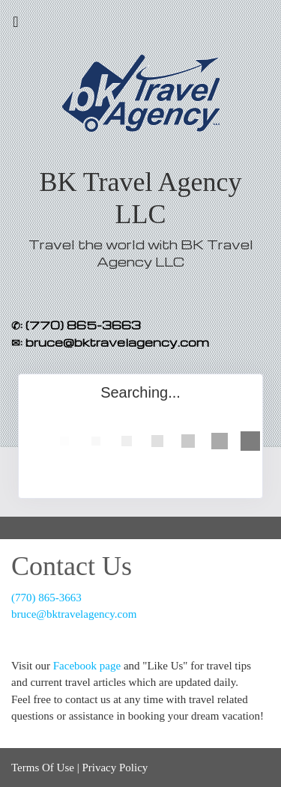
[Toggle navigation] (16, 25)
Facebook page (87, 666)
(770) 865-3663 (46, 598)
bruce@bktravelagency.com (73, 614)
